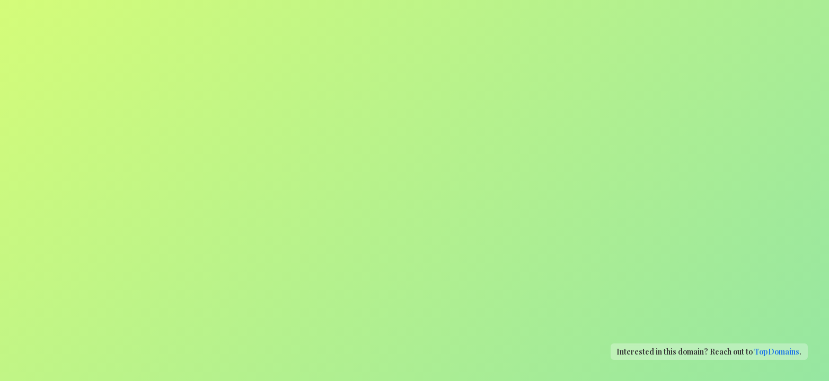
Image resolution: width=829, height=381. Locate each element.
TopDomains (776, 351)
